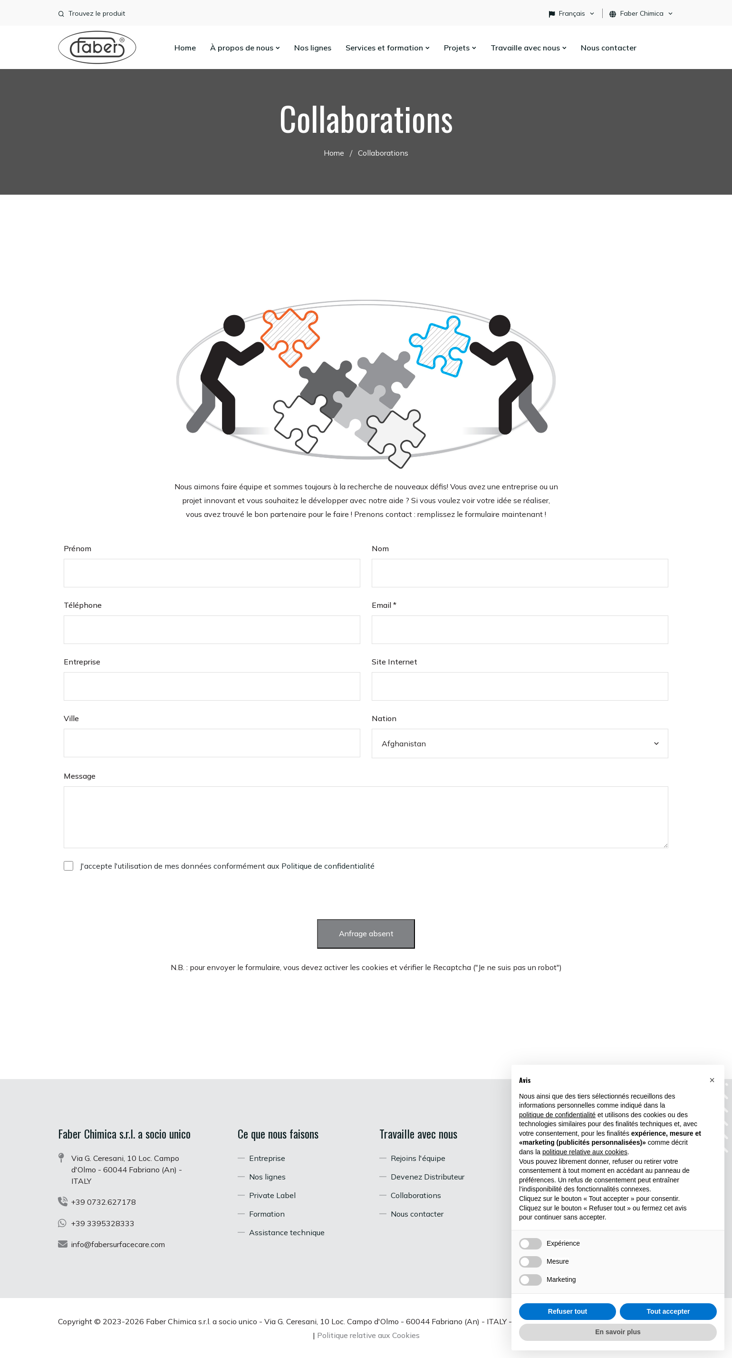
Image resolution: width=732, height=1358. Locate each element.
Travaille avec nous (529, 47)
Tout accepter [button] (668, 1311)
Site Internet (394, 661)
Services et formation (388, 47)
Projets (460, 47)
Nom (380, 548)
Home (185, 47)
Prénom (77, 548)
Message (80, 775)
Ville (71, 718)
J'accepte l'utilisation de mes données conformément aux (227, 865)
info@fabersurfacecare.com (119, 1244)
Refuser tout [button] (567, 1311)
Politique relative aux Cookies (416, 1334)
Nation (384, 718)
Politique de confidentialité (328, 865)
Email (384, 604)
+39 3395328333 (103, 1223)
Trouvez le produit (96, 13)
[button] (712, 1080)
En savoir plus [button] (618, 1332)
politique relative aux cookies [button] (584, 1152)
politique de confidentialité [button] (557, 1115)
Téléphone (83, 604)
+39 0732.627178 (103, 1202)
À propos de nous (245, 47)
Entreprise (82, 661)
